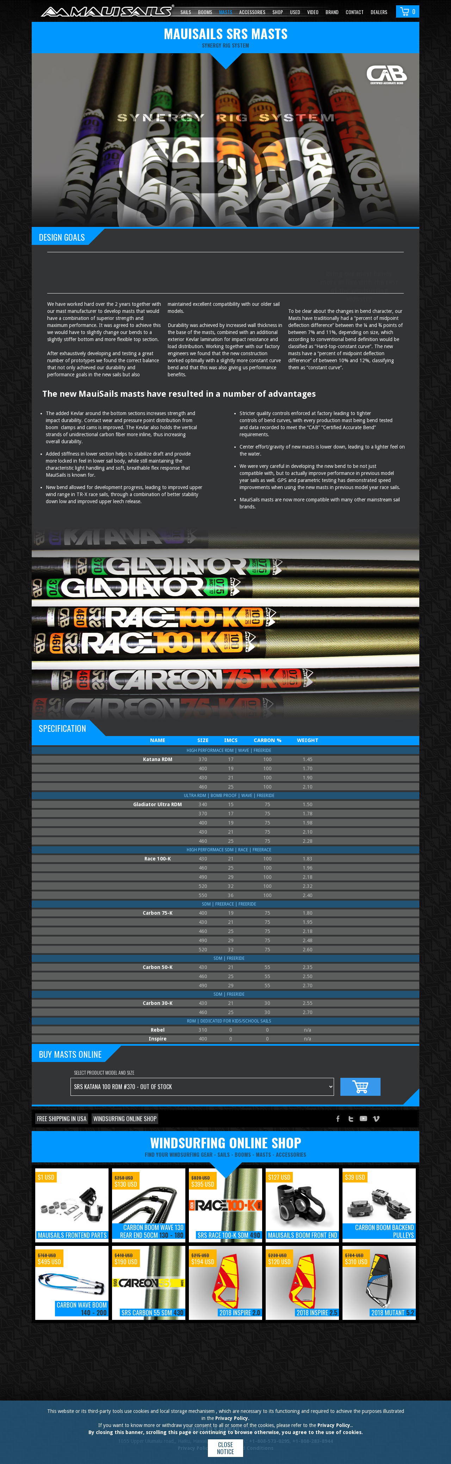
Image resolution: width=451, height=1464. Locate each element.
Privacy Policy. (232, 1418)
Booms (205, 12)
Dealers (379, 12)
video (313, 12)
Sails (185, 12)
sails (223, 1154)
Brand (332, 12)
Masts (225, 12)
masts (263, 1154)
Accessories (252, 12)
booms (243, 1154)
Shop (277, 12)
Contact (355, 12)
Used (295, 12)
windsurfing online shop (225, 1142)
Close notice (225, 1448)
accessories (291, 1154)
